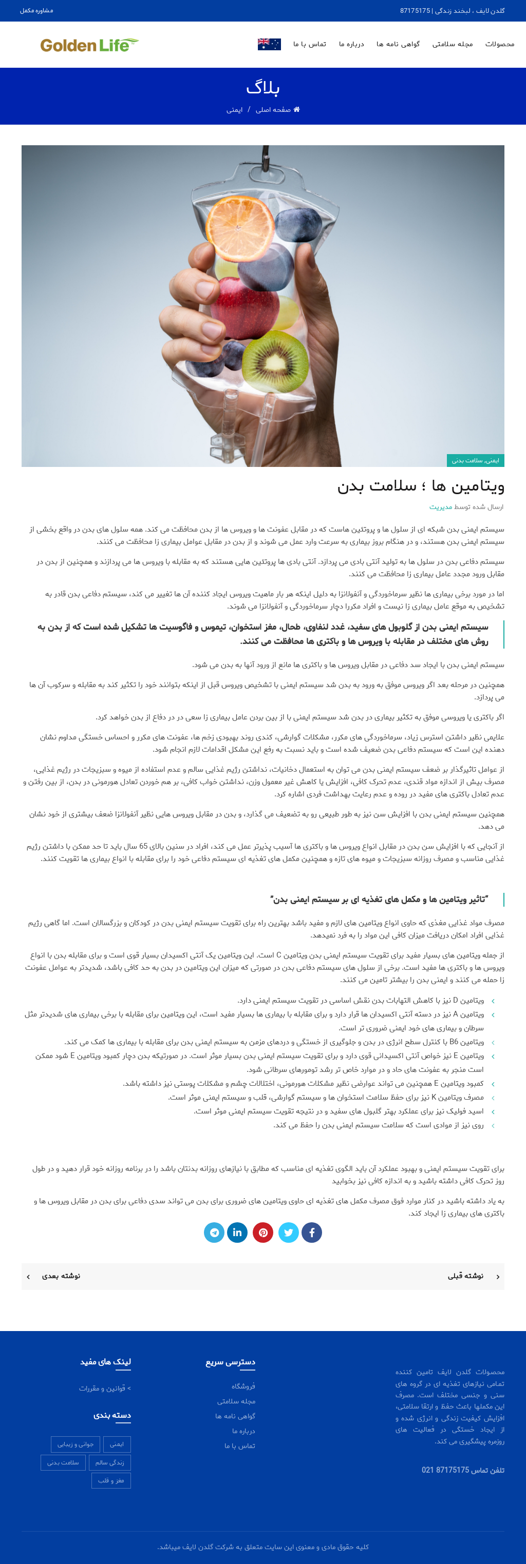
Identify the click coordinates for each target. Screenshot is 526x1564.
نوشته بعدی (61, 1276)
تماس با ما (310, 44)
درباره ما (352, 44)
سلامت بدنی (467, 460)
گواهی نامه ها (398, 44)
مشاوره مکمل (36, 10)
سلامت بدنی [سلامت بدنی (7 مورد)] (63, 1463)
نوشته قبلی (466, 1276)
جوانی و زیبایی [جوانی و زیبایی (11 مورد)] (75, 1444)
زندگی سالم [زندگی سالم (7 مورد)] (110, 1463)
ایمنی (234, 110)
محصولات (500, 44)
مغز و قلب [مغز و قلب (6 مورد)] (111, 1480)
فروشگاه (243, 1387)
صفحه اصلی (273, 110)
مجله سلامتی (453, 44)
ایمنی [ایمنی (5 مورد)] (117, 1444)
